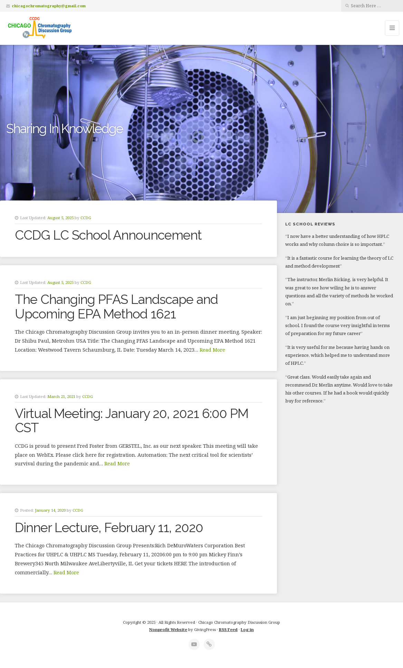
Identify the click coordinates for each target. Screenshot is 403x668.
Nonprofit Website (168, 629)
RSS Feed (228, 629)
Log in (247, 629)
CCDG (85, 217)
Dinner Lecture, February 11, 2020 (109, 527)
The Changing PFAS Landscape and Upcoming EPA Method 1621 (116, 306)
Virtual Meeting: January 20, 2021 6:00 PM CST (131, 420)
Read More (212, 349)
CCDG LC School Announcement (108, 235)
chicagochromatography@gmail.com (49, 5)
